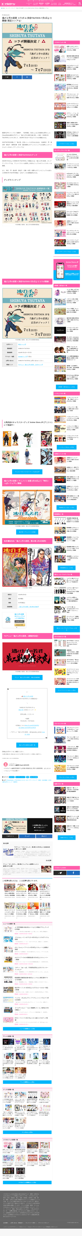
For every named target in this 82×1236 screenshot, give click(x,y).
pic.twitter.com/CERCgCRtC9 (27, 727)
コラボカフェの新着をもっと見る (27, 1182)
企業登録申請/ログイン (69, 4)
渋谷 (50, 780)
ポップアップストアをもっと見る (66, 251)
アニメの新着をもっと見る (27, 1082)
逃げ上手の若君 (33, 777)
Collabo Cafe (8, 4)
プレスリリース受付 (30, 1222)
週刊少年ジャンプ (7, 782)
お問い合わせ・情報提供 (17, 1222)
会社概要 (5, 1222)
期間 (28, 777)
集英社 (15, 782)
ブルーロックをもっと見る (66, 777)
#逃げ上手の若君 (28, 696)
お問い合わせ (13, 1211)
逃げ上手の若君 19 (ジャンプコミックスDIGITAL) (20, 616)
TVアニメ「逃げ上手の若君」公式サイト (29, 364)
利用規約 (48, 1226)
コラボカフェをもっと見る (66, 143)
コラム (59, 4)
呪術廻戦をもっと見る (66, 567)
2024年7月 (11, 777)
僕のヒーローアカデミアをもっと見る (67, 629)
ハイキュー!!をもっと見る (66, 447)
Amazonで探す (19, 625)
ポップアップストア (20, 777)
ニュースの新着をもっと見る (27, 1028)
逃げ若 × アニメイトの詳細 (27, 532)
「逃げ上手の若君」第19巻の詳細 (27, 606)
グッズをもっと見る (27, 1132)
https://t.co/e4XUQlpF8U (32, 725)
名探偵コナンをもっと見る (66, 507)
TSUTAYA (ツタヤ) (20, 780)
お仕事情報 (47, 4)
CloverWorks (10, 780)
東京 (40, 780)
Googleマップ (22, 356)
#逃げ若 (21, 710)
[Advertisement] (16, 93)
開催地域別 (41, 4)
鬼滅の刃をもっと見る (66, 837)
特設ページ (21, 344)
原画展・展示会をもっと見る (66, 387)
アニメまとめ (54, 4)
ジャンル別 (35, 4)
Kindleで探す (19, 621)
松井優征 (45, 780)
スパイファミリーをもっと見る (67, 690)
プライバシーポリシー (43, 1222)
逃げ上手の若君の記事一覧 (27, 745)
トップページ (29, 4)
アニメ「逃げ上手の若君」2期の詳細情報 (27, 677)
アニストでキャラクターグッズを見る (26, 472)
